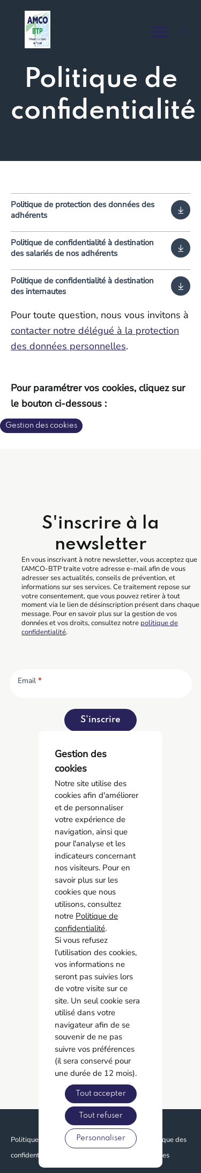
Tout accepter (101, 1093)
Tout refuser (101, 1115)
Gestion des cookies (41, 425)
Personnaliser (100, 1138)
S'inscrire (100, 719)
